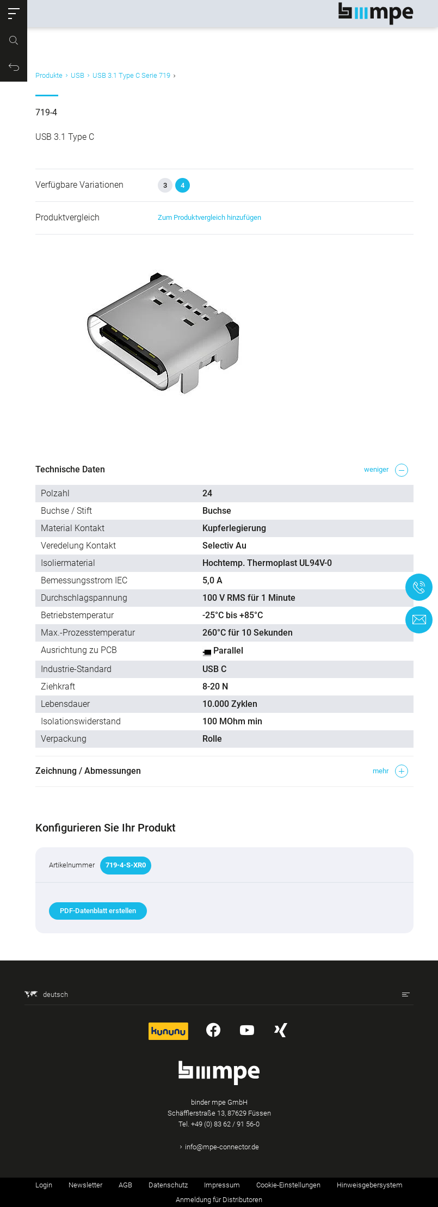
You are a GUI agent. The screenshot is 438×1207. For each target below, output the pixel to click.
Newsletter (85, 1185)
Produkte (49, 75)
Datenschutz (168, 1185)
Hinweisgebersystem (370, 1185)
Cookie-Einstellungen (288, 1185)
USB (77, 75)
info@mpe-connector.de (222, 1147)
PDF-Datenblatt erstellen (98, 911)
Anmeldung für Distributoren (219, 1200)
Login (43, 1185)
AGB (125, 1185)
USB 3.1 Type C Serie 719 (131, 75)
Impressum (222, 1185)
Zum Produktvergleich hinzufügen (209, 217)
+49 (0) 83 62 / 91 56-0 (225, 1124)
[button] (13, 13)
